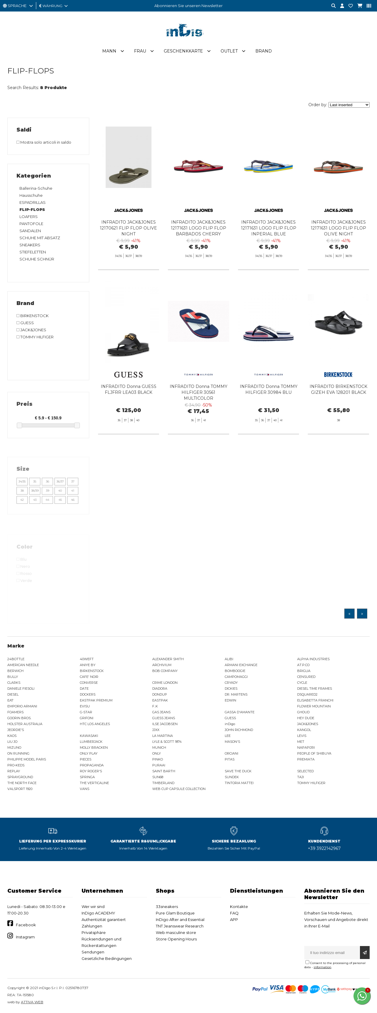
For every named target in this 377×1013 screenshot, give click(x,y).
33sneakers (167, 906)
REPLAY (13, 771)
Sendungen (93, 952)
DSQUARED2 (307, 694)
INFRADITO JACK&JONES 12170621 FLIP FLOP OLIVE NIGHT (128, 228)
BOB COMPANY (165, 671)
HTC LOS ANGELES (95, 724)
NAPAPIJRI (306, 747)
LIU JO (12, 742)
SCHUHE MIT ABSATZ (39, 237)
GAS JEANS (161, 712)
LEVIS (301, 736)
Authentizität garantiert (104, 919)
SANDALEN (30, 230)
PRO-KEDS (15, 765)
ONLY (156, 753)
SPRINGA (87, 777)
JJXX (155, 730)
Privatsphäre (94, 932)
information (322, 967)
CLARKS (13, 683)
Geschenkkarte (183, 51)
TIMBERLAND (163, 783)
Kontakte (239, 906)
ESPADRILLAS (32, 202)
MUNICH (159, 747)
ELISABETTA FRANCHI (315, 700)
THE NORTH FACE (22, 783)
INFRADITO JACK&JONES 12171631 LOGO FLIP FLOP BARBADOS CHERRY (198, 228)
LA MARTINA (162, 736)
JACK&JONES (307, 724)
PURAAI (158, 765)
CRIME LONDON (165, 683)
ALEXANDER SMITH (168, 659)
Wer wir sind (93, 906)
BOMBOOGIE (235, 671)
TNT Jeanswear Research (180, 926)
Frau (140, 51)
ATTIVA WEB (32, 1002)
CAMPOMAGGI (236, 677)
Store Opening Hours (176, 939)
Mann (109, 51)
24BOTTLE (15, 659)
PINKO (157, 759)
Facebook (26, 924)
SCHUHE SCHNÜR (36, 259)
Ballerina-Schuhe (35, 188)
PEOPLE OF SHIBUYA (314, 753)
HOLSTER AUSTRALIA (24, 724)
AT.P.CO (303, 665)
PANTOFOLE (31, 223)
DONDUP (159, 694)
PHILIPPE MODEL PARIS (26, 759)
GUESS (230, 718)
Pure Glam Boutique (175, 913)
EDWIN (230, 700)
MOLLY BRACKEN (94, 747)
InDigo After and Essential (180, 919)
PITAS (229, 759)
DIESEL (13, 694)
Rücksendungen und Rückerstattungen (101, 942)
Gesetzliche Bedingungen (107, 958)
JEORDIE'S (15, 730)
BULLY (12, 677)
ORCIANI (231, 753)
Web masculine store (176, 932)
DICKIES (231, 688)
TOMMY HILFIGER (311, 783)
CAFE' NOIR (89, 677)
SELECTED (305, 771)
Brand (263, 51)
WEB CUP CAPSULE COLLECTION (179, 789)
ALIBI (229, 659)
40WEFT (87, 659)
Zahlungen (92, 926)
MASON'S (232, 742)
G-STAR (86, 712)
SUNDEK (232, 777)
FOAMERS (15, 712)
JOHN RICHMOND (239, 730)
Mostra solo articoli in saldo (43, 142)
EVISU (85, 706)
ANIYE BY (87, 665)
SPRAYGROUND (20, 777)
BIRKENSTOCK (92, 671)
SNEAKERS (29, 244)
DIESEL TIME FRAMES (314, 688)
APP (234, 919)
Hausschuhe (31, 195)
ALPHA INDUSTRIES (313, 659)
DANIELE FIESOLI (20, 688)
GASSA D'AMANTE (239, 712)
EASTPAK (160, 700)
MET (300, 742)
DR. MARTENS (236, 694)
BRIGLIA (303, 671)
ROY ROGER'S (91, 771)
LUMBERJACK (91, 742)
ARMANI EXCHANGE (241, 665)
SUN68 (157, 777)
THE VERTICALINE (94, 783)
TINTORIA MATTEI (239, 783)
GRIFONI (86, 718)
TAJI (300, 777)
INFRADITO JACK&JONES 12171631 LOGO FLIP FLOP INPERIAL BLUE (268, 228)
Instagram (25, 937)
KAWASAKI (89, 736)
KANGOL (304, 730)
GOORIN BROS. (19, 718)
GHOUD (303, 712)
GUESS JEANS (163, 718)
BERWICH (15, 671)
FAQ (234, 913)
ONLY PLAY (88, 753)
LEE (228, 736)
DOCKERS (87, 694)
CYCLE (302, 683)
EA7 (10, 700)
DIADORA (159, 688)
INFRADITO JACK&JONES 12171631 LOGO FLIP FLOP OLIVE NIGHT (338, 228)
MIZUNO (14, 747)
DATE (84, 688)
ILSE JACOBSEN (165, 724)
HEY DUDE (305, 718)
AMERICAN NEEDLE (23, 665)
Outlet (229, 51)
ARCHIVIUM (161, 665)
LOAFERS (28, 216)
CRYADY (231, 683)
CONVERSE (89, 683)
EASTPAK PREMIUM (96, 700)
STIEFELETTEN (32, 252)
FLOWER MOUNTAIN (314, 706)
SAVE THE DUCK (238, 771)
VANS (84, 789)
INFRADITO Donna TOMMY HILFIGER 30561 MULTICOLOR (198, 419)
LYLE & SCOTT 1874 (167, 742)
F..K (155, 706)
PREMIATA (306, 759)
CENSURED (306, 677)
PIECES (85, 759)
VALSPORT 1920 (19, 789)
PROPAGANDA (92, 765)
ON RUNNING (18, 753)
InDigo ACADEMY (98, 913)
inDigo (230, 724)
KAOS (11, 736)
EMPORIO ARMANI (22, 706)
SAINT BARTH (163, 771)
